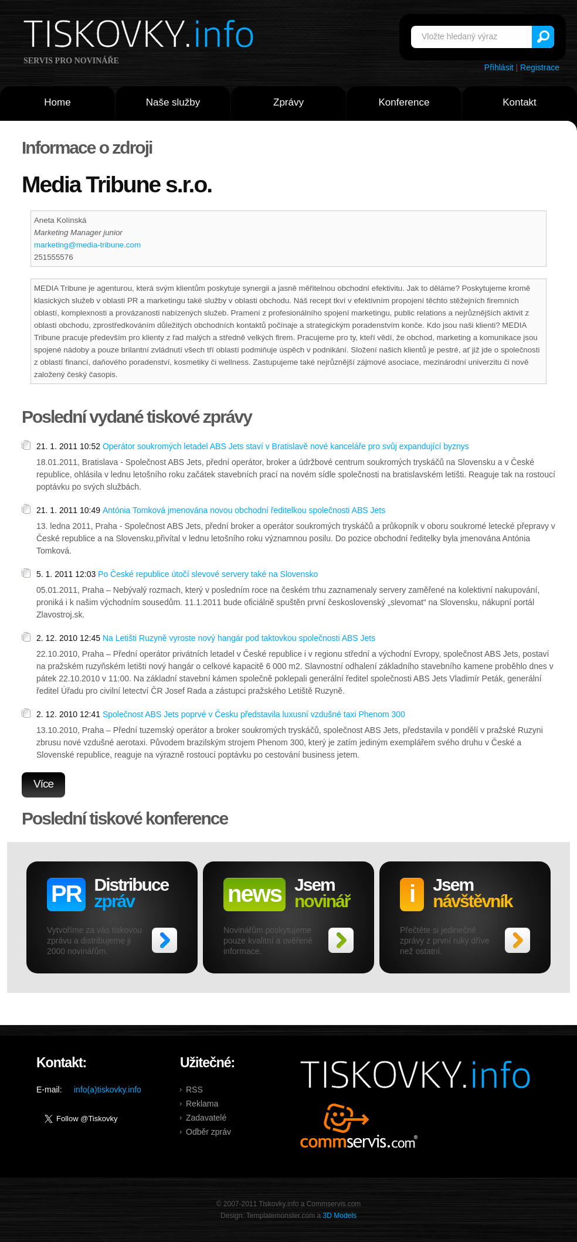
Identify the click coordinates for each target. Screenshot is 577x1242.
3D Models (340, 1216)
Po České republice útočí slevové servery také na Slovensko (208, 574)
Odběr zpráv (208, 1131)
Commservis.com (359, 1125)
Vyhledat (543, 37)
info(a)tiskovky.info (107, 1089)
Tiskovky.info (140, 36)
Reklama (202, 1103)
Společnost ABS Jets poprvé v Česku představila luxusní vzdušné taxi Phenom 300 (254, 714)
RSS (194, 1089)
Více (43, 784)
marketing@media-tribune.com (87, 244)
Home (57, 102)
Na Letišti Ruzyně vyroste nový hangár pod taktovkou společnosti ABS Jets (239, 638)
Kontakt (520, 102)
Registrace (539, 67)
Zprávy (288, 102)
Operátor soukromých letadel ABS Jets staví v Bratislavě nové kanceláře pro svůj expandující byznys (286, 446)
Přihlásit (499, 67)
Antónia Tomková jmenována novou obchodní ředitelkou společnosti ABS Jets (244, 510)
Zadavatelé (206, 1117)
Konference (404, 102)
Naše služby (173, 102)
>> (164, 940)
